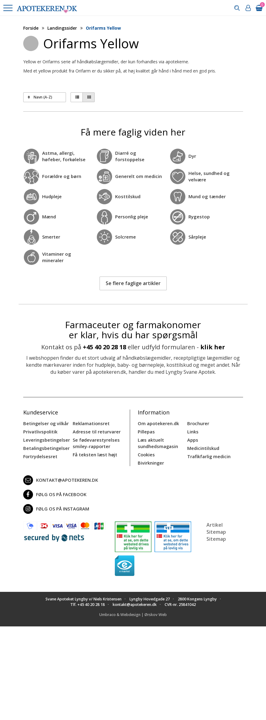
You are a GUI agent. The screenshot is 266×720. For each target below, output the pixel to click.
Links (192, 431)
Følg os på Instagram (55, 507)
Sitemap (216, 536)
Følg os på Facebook (53, 493)
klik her (212, 347)
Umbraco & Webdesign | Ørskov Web (133, 612)
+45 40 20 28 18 (104, 347)
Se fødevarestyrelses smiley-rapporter (95, 442)
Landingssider (62, 28)
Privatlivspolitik (39, 431)
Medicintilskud (202, 447)
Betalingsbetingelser (45, 447)
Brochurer (197, 423)
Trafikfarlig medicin (208, 455)
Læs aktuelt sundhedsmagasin (157, 442)
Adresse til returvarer (95, 431)
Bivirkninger (150, 461)
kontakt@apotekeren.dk (59, 478)
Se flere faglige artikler (133, 283)
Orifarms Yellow (103, 28)
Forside (30, 28)
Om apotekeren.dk (158, 423)
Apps (192, 439)
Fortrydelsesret (39, 455)
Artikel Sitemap (216, 526)
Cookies (146, 453)
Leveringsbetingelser (45, 439)
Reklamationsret (91, 423)
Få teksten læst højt (94, 453)
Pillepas (146, 431)
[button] (7, 8)
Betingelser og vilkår (45, 423)
